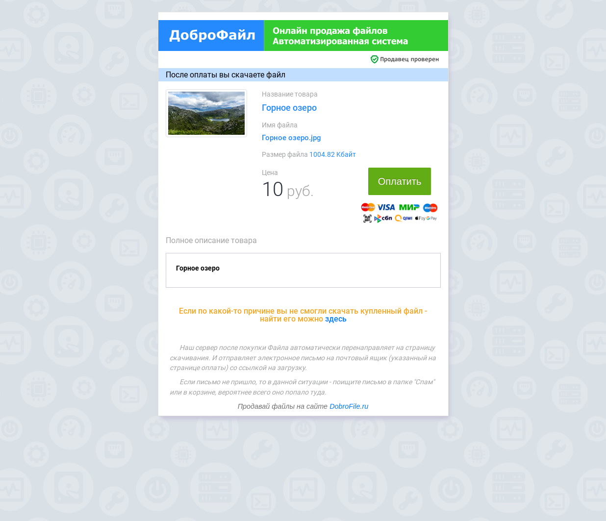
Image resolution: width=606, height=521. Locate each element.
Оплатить (400, 181)
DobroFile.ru (348, 406)
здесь (336, 318)
